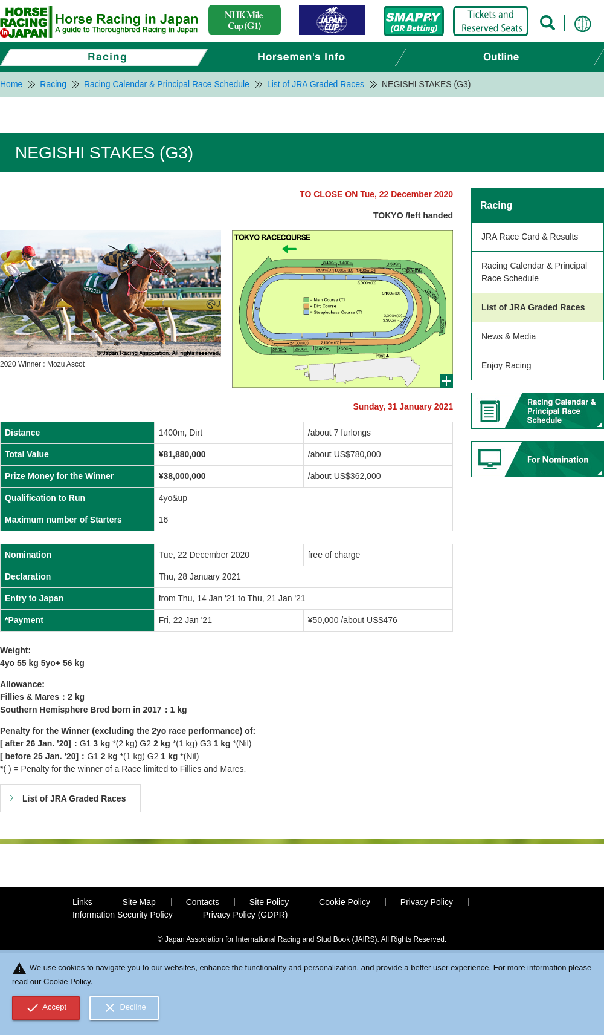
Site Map (139, 902)
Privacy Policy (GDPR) (245, 914)
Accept (46, 1008)
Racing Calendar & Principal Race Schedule (534, 272)
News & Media (508, 336)
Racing (496, 205)
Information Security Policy (122, 914)
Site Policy (269, 902)
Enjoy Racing (506, 365)
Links (82, 902)
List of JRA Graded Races (533, 307)
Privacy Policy (426, 902)
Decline (124, 1008)
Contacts (202, 902)
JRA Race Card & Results (529, 236)
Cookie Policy (344, 902)
